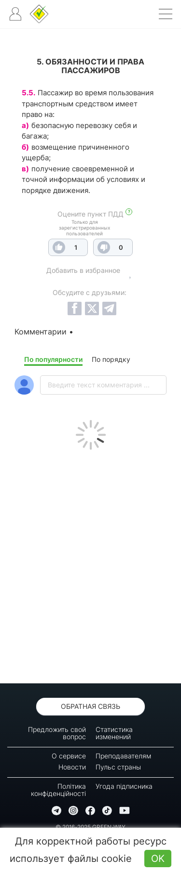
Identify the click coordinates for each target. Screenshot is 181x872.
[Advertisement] (90, 564)
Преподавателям (123, 755)
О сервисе (69, 755)
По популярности (53, 359)
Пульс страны (118, 766)
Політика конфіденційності (58, 789)
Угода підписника (124, 786)
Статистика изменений (114, 733)
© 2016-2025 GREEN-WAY (90, 827)
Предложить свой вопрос (57, 733)
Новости (72, 766)
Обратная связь (90, 706)
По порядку (111, 359)
